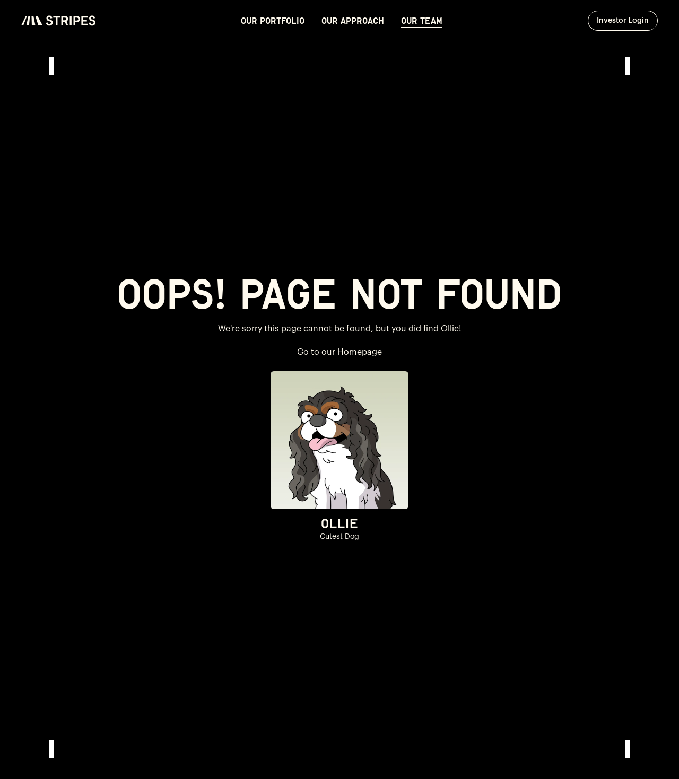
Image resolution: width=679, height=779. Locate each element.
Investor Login (627, 20)
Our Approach (352, 20)
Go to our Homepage (339, 352)
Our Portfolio (272, 20)
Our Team (421, 20)
